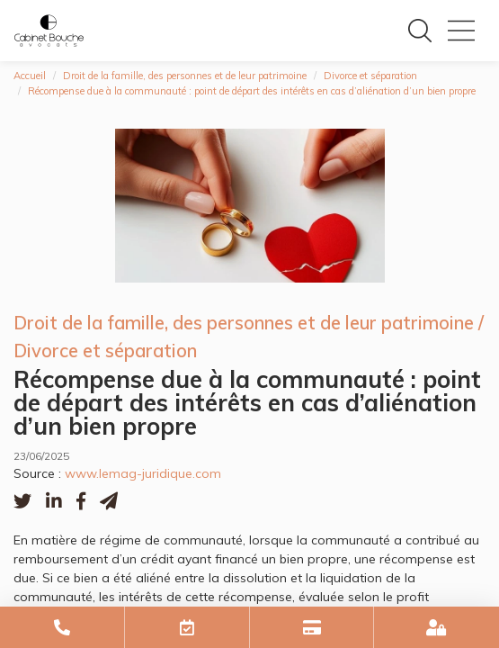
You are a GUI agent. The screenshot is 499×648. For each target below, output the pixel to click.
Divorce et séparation (370, 75)
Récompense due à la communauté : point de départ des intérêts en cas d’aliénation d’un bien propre (252, 91)
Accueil (29, 75)
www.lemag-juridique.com (143, 473)
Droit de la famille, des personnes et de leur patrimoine (185, 75)
